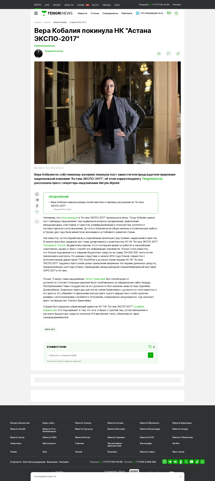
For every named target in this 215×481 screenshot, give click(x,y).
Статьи (95, 13)
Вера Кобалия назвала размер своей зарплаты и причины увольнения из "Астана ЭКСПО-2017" (97, 204)
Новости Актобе (18, 429)
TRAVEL (106, 5)
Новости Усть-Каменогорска (49, 430)
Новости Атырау (180, 429)
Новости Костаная (116, 429)
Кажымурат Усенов (54, 245)
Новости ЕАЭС (147, 437)
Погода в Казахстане (20, 423)
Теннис (13, 452)
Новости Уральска (84, 429)
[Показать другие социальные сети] (37, 212)
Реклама (177, 4)
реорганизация (69, 217)
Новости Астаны (115, 423)
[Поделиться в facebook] (37, 206)
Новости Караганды (182, 423)
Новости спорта (147, 452)
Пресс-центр (178, 452)
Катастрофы (146, 443)
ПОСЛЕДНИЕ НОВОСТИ (45, 476)
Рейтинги (127, 13)
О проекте (16, 462)
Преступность (49, 443)
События (79, 443)
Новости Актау (17, 437)
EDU (117, 5)
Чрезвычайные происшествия (115, 444)
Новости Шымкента (149, 423)
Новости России (82, 437)
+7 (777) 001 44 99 (112, 462)
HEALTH (69, 5)
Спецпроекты (110, 13)
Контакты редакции (34, 462)
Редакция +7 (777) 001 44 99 (154, 4)
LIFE (47, 5)
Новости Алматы (83, 423)
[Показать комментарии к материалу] (37, 222)
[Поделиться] (178, 54)
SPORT (57, 5)
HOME (80, 5)
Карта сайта (48, 423)
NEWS (37, 4)
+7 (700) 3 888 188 (145, 462)
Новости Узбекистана (182, 437)
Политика (112, 452)
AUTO (95, 5)
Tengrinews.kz (152, 179)
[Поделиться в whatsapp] (37, 194)
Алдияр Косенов (54, 51)
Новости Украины (116, 437)
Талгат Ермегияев (95, 278)
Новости (82, 13)
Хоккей (78, 452)
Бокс (45, 452)
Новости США (49, 437)
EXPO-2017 (50, 329)
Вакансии (52, 462)
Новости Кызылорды (150, 429)
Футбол (175, 443)
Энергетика (15, 443)
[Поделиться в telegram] (37, 200)
